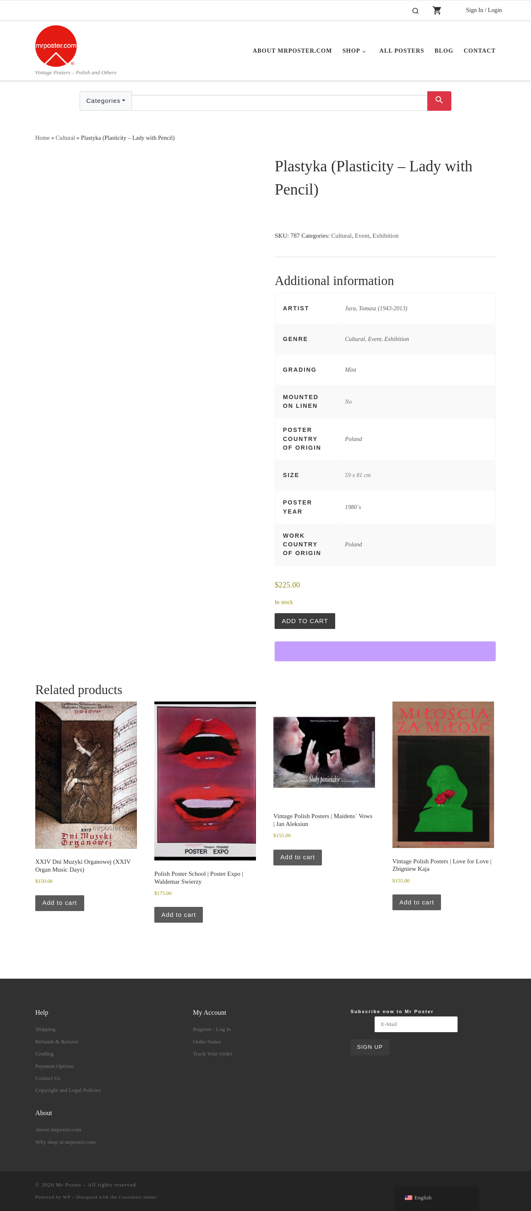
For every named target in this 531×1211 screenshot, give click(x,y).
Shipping (45, 1029)
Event (362, 235)
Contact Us (47, 1078)
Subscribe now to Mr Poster (392, 1011)
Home (42, 137)
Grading (44, 1053)
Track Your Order (212, 1053)
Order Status (207, 1041)
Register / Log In (212, 1029)
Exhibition (386, 235)
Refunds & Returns (56, 1041)
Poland (353, 439)
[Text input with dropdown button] (280, 103)
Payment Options (54, 1066)
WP (67, 1196)
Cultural (65, 137)
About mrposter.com (58, 1129)
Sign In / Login (484, 10)
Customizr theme (138, 1196)
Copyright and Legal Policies (68, 1090)
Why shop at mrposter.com (65, 1142)
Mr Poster (68, 1185)
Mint (350, 369)
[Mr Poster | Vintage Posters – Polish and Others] (56, 45)
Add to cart (305, 620)
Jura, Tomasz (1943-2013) (376, 308)
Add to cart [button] (59, 902)
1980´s (353, 507)
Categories (103, 100)
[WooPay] (385, 651)
